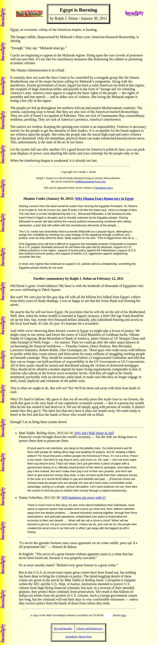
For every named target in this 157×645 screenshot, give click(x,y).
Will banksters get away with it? (83, 497)
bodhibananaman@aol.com (90, 181)
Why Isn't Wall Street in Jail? (94, 433)
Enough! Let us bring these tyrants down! (38, 422)
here (123, 615)
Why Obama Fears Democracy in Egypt (104, 198)
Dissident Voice (104, 187)
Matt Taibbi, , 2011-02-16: (46, 433)
